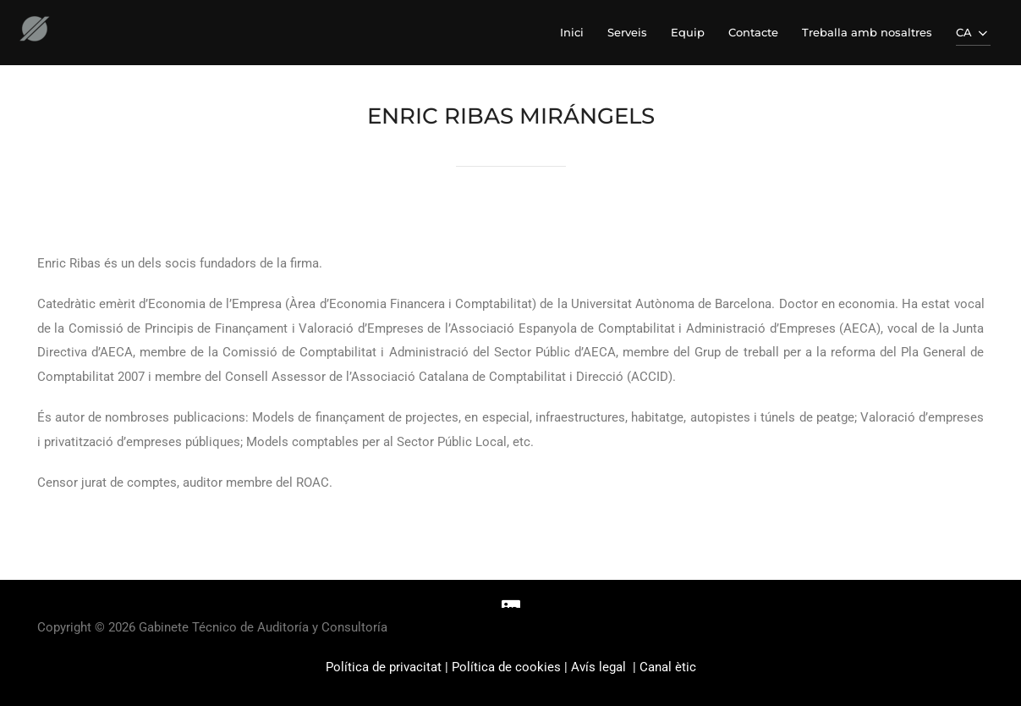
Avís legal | (605, 667)
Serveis (627, 32)
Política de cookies (506, 667)
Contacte (753, 32)
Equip (688, 32)
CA (973, 33)
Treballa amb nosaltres (867, 32)
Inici (572, 32)
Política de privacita (381, 667)
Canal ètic (667, 667)
